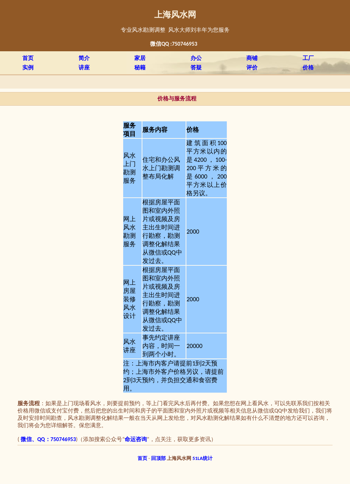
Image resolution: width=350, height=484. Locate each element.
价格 (308, 67)
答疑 (196, 67)
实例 (27, 67)
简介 (84, 58)
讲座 (84, 67)
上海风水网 (175, 14)
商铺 (252, 58)
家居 (140, 58)
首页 (27, 58)
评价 (252, 67)
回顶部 (158, 458)
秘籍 (140, 67)
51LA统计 (203, 458)
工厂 (308, 58)
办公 (196, 58)
